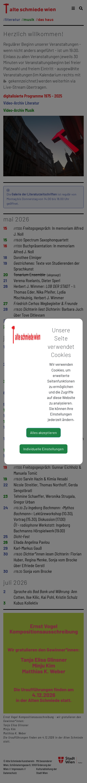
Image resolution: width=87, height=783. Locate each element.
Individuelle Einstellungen (43, 449)
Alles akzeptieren (43, 432)
